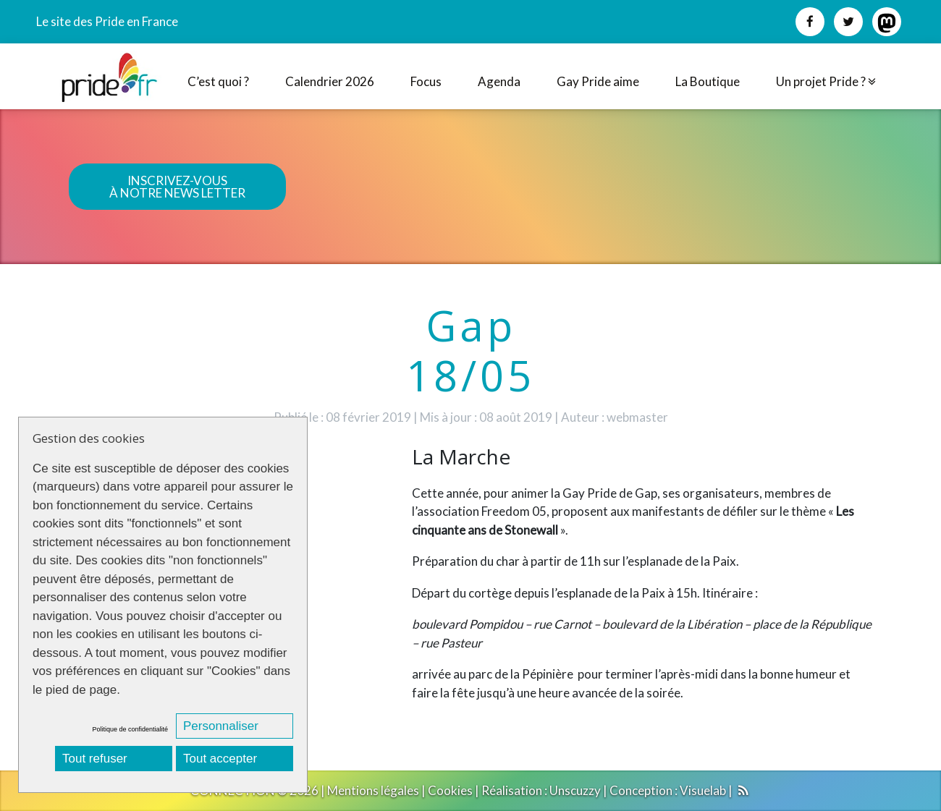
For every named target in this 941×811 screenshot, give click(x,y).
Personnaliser (220, 726)
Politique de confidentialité (130, 729)
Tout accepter (220, 758)
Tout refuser (94, 758)
